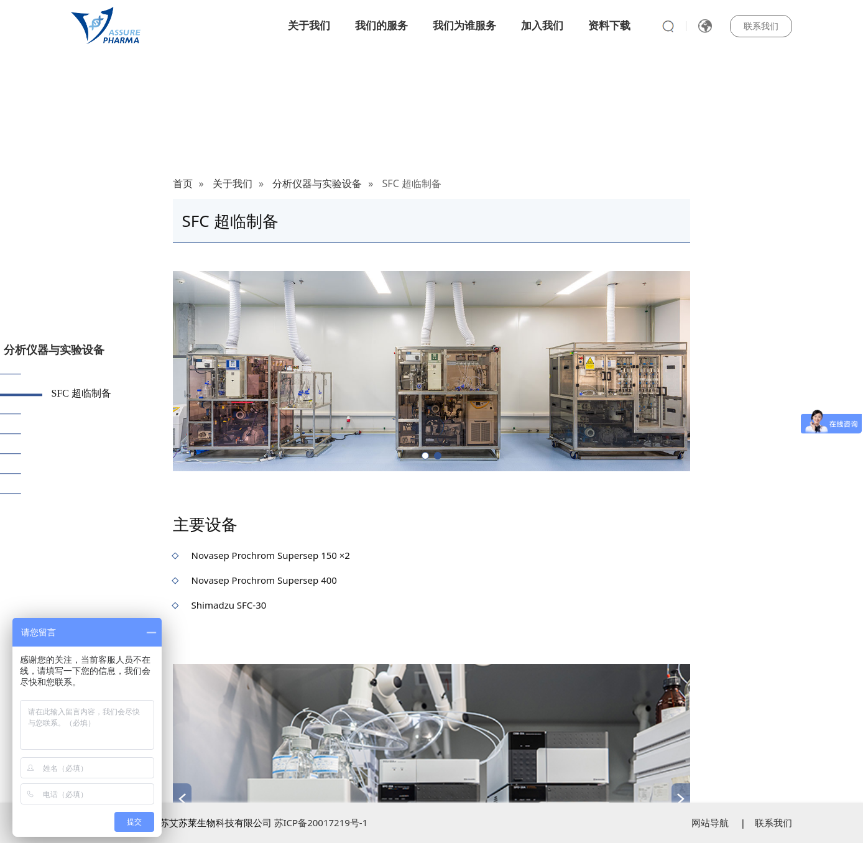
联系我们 (761, 26)
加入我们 (542, 25)
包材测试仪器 (81, 453)
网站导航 (710, 822)
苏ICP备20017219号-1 (321, 822)
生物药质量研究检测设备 (106, 492)
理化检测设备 (81, 473)
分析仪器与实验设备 (54, 349)
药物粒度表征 (81, 413)
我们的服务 (381, 25)
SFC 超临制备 (81, 393)
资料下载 (609, 25)
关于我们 (309, 25)
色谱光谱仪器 (81, 433)
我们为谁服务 (464, 25)
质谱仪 (66, 373)
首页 (183, 183)
